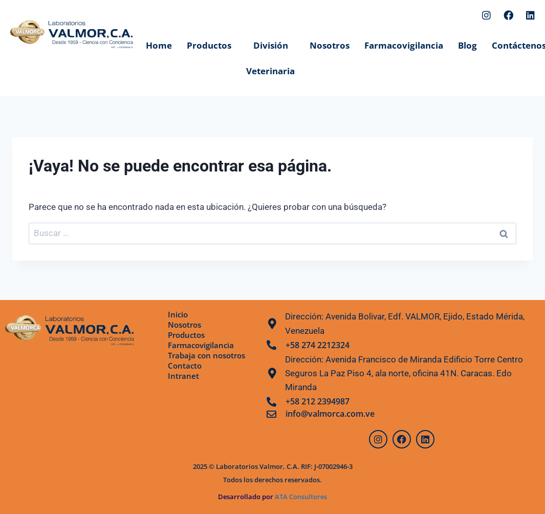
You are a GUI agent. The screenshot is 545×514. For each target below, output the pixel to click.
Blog (467, 45)
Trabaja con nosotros (209, 355)
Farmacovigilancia (403, 45)
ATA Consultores (300, 496)
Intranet (184, 375)
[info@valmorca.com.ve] (271, 414)
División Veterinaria (270, 58)
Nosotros (330, 45)
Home (159, 45)
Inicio (178, 314)
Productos (209, 45)
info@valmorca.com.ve (330, 413)
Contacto (185, 365)
